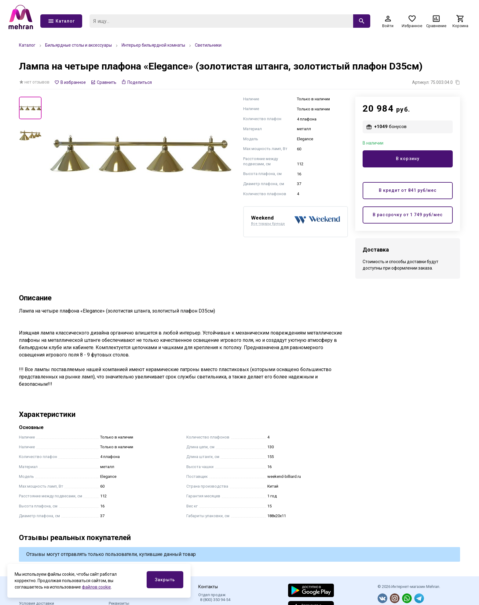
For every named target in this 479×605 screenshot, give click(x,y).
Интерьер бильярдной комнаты (153, 45)
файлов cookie (96, 587)
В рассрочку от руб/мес (407, 215)
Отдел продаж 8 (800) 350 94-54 (214, 597)
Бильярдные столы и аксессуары (78, 45)
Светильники (208, 45)
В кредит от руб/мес (408, 190)
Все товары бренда (268, 224)
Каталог (27, 45)
